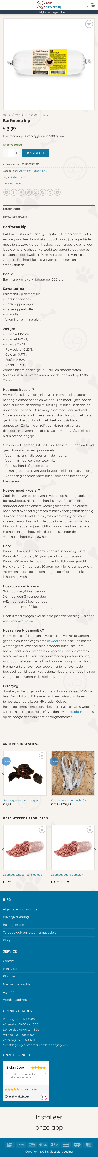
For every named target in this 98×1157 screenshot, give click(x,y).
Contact (8, 961)
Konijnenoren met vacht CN (68, 800)
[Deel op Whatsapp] (6, 192)
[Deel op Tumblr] (50, 192)
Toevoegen (36, 153)
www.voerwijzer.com (18, 621)
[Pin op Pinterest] (43, 192)
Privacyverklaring (16, 917)
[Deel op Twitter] (28, 192)
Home (7, 114)
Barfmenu (25, 170)
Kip (25, 177)
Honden (33, 114)
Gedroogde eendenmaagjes (20, 800)
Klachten (9, 976)
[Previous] (3, 781)
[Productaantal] (11, 153)
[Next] (94, 781)
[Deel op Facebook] (14, 192)
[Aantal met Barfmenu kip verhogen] (16, 153)
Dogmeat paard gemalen (67, 874)
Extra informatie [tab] (15, 217)
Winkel (19, 114)
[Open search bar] (86, 5)
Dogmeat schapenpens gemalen (23, 874)
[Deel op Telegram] (57, 192)
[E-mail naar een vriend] (35, 192)
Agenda (9, 992)
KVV (45, 114)
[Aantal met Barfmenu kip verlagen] (5, 153)
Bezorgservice (13, 925)
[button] (5, 5)
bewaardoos (56, 641)
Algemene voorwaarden (21, 909)
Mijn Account (12, 969)
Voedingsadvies (15, 1000)
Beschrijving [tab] (11, 209)
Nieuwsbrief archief (17, 984)
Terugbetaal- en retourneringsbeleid (29, 932)
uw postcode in (71, 712)
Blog (6, 940)
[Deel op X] (21, 192)
